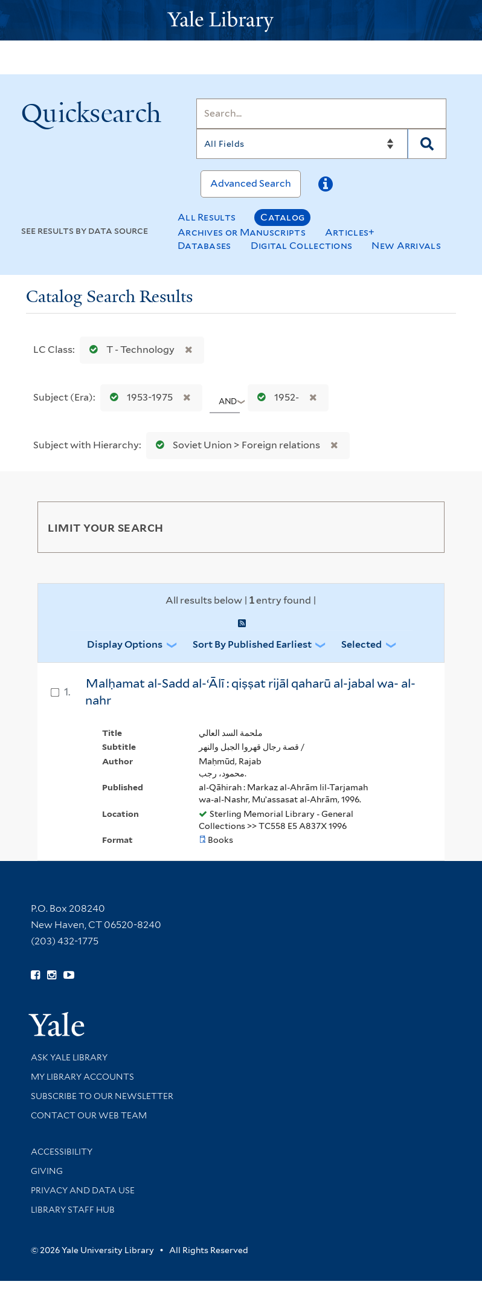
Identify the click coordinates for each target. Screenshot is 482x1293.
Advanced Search (250, 183)
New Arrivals (406, 245)
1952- (275, 397)
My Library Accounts (82, 1077)
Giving (47, 1171)
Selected (361, 644)
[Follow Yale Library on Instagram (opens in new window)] (51, 975)
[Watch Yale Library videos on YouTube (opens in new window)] (68, 975)
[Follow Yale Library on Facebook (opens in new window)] (35, 975)
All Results (207, 217)
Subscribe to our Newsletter (102, 1096)
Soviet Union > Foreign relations (235, 445)
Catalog (282, 217)
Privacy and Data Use (83, 1190)
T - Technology (129, 349)
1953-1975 (139, 397)
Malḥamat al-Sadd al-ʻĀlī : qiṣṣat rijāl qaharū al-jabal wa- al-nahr (250, 692)
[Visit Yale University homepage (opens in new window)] (56, 1020)
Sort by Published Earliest (252, 644)
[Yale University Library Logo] (241, 20)
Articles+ (350, 232)
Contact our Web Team (89, 1115)
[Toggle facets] (421, 527)
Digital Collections (302, 245)
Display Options (124, 644)
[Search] (321, 113)
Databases (204, 245)
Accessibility (61, 1151)
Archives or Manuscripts (242, 232)
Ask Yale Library (69, 1057)
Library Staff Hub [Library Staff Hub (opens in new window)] (73, 1209)
